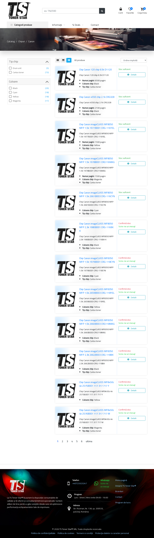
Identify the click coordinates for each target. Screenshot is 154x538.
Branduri (119, 491)
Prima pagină (121, 480)
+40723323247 (79, 483)
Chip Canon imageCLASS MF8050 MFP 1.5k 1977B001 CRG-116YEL (96, 126)
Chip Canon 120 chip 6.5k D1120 (95, 69)
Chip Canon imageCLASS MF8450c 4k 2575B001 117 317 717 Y (96, 384)
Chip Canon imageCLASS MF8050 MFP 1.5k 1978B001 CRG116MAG (97, 160)
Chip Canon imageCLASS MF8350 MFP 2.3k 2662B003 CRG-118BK (96, 353)
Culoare (29, 81)
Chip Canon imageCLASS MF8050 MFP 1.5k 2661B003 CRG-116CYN (97, 194)
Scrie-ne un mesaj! (127, 226)
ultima (89, 441)
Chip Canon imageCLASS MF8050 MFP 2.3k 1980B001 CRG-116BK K (96, 227)
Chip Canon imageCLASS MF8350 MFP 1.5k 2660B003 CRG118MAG (97, 322)
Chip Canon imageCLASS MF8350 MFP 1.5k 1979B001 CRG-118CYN (97, 260)
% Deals (76, 25)
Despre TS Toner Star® (125, 486)
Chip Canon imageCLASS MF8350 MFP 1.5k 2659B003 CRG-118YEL (96, 291)
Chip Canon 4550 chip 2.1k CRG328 (96, 97)
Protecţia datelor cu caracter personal (112, 533)
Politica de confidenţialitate (43, 533)
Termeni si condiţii (85, 533)
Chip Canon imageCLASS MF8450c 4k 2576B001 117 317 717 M (96, 412)
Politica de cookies (66, 533)
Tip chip (29, 61)
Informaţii (57, 25)
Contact (95, 25)
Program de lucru (123, 502)
